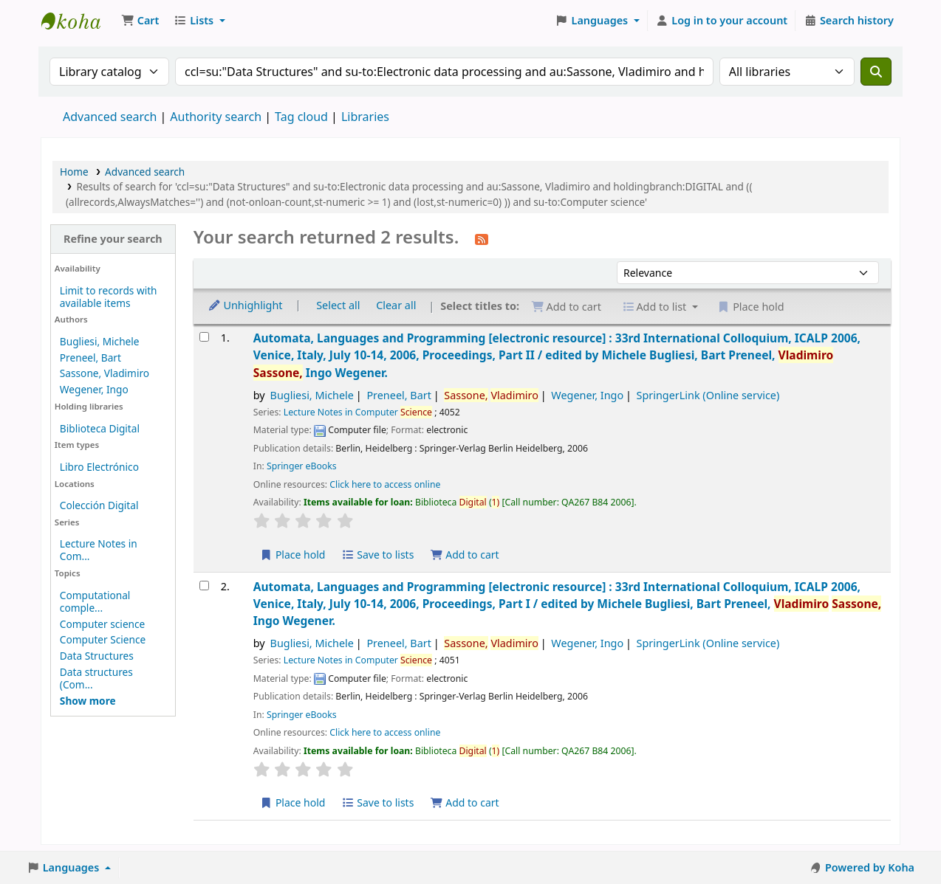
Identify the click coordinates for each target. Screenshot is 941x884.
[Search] (876, 72)
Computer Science (103, 639)
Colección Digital (99, 505)
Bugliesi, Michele (100, 341)
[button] (140, 21)
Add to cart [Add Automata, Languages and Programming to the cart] (464, 555)
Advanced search (110, 116)
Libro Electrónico (99, 467)
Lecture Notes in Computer (358, 412)
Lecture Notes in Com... (98, 549)
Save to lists (377, 555)
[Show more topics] (88, 701)
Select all (338, 305)
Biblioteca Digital (100, 428)
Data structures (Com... (96, 678)
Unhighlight (245, 305)
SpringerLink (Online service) (708, 395)
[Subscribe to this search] (481, 238)
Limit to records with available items (108, 296)
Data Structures (97, 656)
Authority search (215, 116)
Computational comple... (95, 601)
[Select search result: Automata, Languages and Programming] (204, 337)
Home (74, 172)
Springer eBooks (302, 466)
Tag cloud (301, 116)
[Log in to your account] (722, 21)
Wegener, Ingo (94, 389)
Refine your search (113, 239)
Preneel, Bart (90, 358)
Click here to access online (384, 484)
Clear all (396, 305)
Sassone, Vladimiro (104, 373)
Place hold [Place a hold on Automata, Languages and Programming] (293, 555)
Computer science (102, 624)
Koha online (78, 20)
